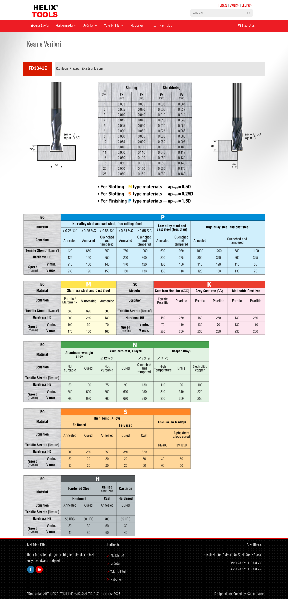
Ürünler (90, 25)
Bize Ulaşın (247, 25)
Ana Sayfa (40, 25)
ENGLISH (234, 5)
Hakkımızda (66, 25)
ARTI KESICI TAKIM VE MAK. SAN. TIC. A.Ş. (70, 594)
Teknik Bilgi (113, 25)
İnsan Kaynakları (163, 25)
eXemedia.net (255, 594)
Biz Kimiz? (117, 556)
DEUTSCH (246, 5)
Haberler (136, 25)
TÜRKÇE (222, 5)
